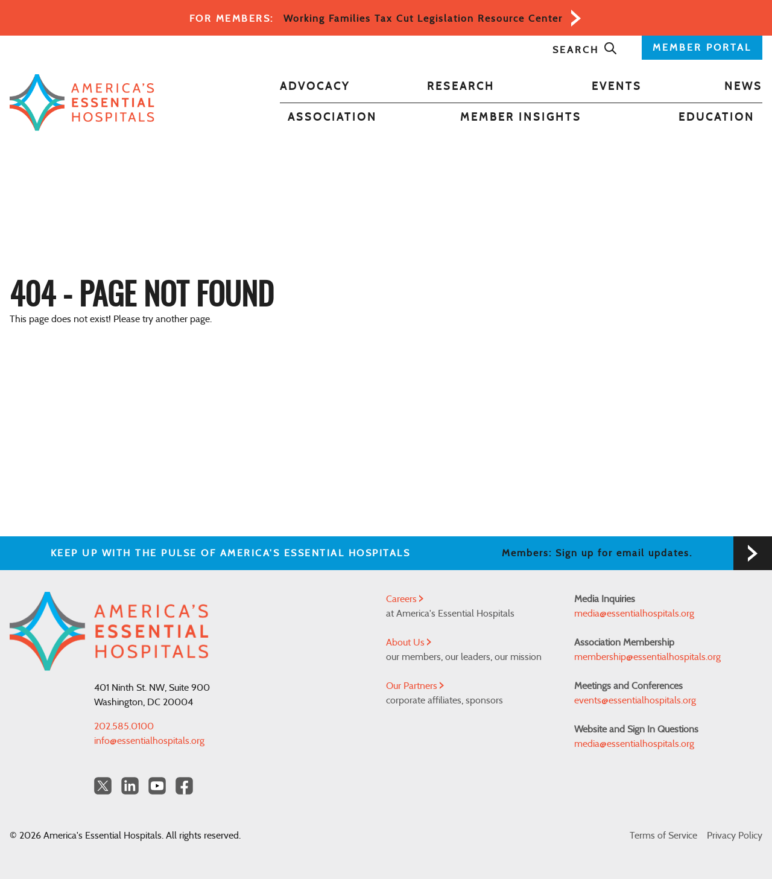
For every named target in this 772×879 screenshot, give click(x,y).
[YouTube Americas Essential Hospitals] (157, 786)
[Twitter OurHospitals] (103, 786)
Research (461, 86)
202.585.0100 (124, 726)
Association (332, 117)
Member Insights (520, 117)
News (743, 86)
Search (585, 50)
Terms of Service (663, 835)
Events (617, 86)
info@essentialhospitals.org (149, 741)
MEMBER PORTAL (702, 47)
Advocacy (315, 86)
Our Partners (415, 686)
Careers (404, 599)
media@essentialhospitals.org (634, 613)
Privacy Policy (734, 835)
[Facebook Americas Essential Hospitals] (184, 786)
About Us (408, 642)
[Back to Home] (82, 103)
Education (717, 117)
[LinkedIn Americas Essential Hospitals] (130, 786)
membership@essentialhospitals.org (647, 657)
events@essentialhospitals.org (635, 700)
